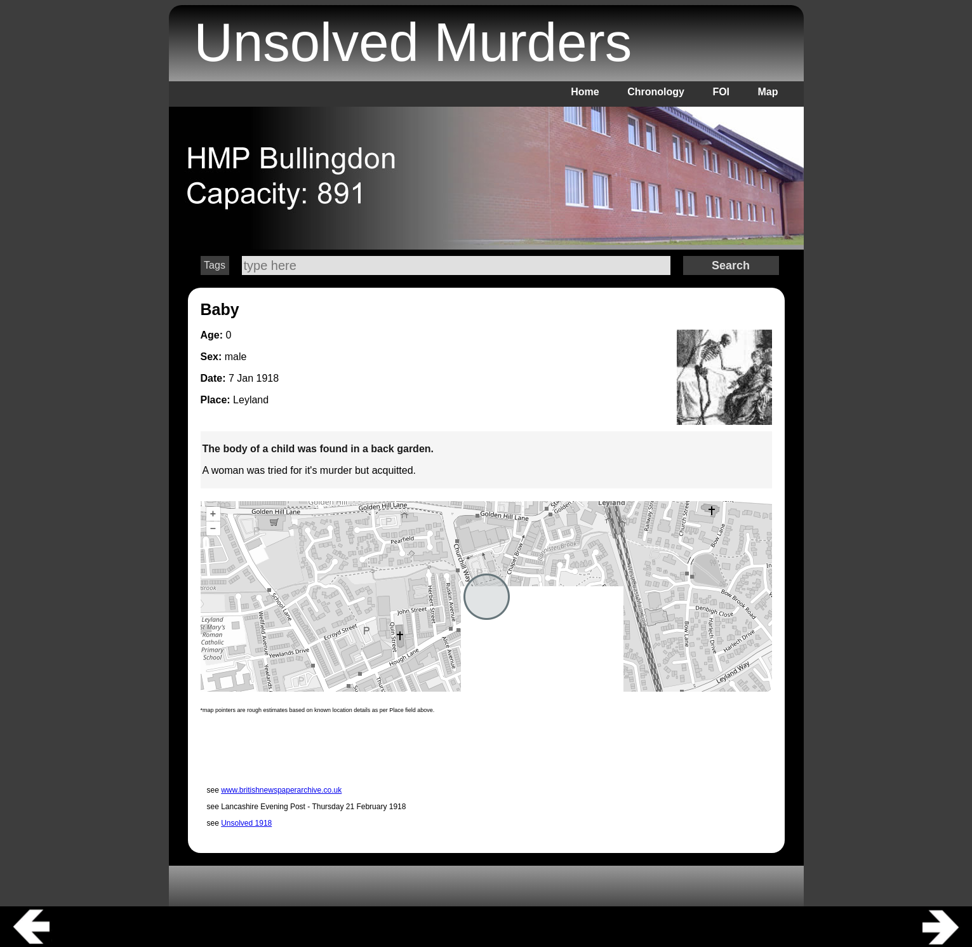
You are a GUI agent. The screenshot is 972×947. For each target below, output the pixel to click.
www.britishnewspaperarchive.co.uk (281, 790)
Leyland (251, 399)
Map (768, 91)
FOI (720, 91)
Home (585, 91)
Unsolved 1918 (246, 823)
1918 (267, 378)
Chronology (655, 91)
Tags (214, 265)
